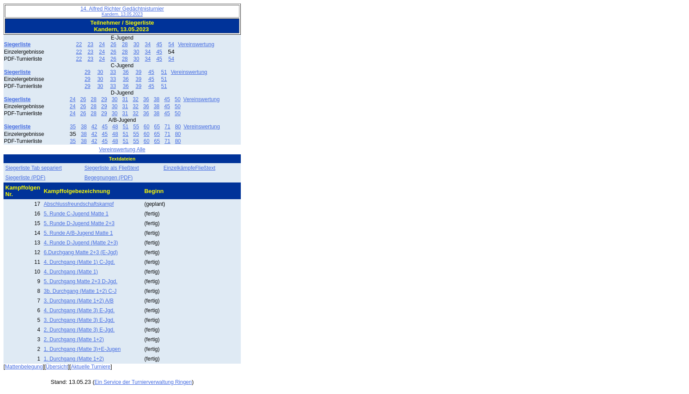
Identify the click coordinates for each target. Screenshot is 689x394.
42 (94, 127)
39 (138, 72)
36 (125, 72)
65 (157, 127)
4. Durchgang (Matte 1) (71, 272)
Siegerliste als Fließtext (111, 168)
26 (113, 44)
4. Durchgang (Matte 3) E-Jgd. (79, 310)
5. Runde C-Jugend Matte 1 (76, 214)
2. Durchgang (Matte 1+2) (74, 339)
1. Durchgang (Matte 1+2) (74, 359)
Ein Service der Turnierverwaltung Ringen (143, 382)
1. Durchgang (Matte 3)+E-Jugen (82, 349)
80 (178, 127)
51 (164, 72)
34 (148, 44)
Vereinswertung (196, 44)
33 (113, 72)
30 (136, 44)
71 (167, 127)
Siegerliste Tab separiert (33, 168)
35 (73, 127)
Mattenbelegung (24, 367)
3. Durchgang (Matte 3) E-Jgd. (79, 320)
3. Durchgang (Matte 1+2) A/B (78, 301)
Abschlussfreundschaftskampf (78, 204)
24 (102, 44)
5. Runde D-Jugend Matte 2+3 (79, 223)
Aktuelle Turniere (90, 367)
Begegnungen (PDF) (108, 178)
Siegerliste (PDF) (25, 178)
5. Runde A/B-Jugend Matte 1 (78, 233)
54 (171, 44)
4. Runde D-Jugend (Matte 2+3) (81, 243)
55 (136, 127)
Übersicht (57, 367)
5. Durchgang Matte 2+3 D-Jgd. (80, 281)
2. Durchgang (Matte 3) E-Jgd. (79, 330)
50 (177, 99)
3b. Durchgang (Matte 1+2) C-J (80, 291)
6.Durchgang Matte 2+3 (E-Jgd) (80, 252)
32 (135, 99)
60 (146, 127)
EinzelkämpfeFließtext (189, 168)
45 (159, 44)
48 (115, 127)
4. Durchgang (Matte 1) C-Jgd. (79, 262)
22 (79, 44)
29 (87, 72)
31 (125, 99)
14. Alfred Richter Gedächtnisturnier (122, 11)
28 (124, 44)
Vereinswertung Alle (122, 149)
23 (90, 44)
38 (157, 99)
